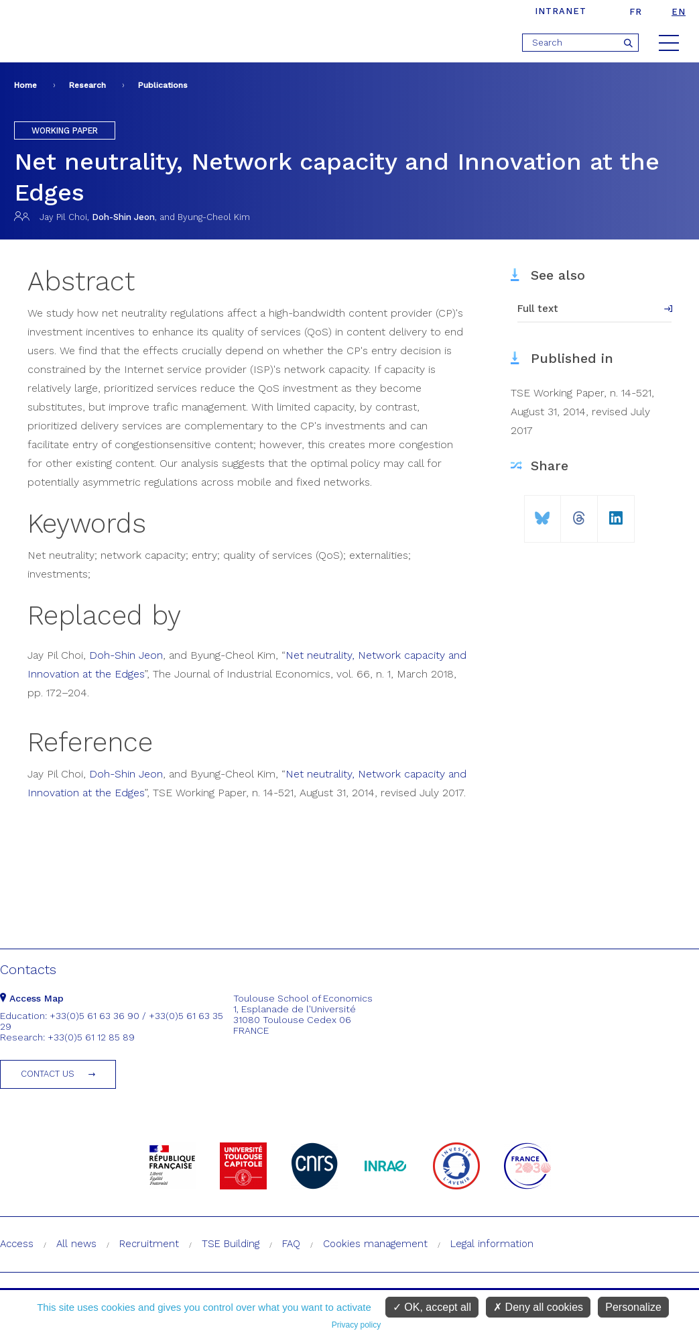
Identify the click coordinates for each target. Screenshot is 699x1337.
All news (76, 1244)
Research (87, 85)
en (679, 12)
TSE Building (230, 1244)
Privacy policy (356, 1325)
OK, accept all (432, 1307)
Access (17, 1244)
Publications (163, 85)
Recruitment (149, 1244)
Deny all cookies (538, 1307)
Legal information (491, 1244)
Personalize (633, 1307)
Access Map (32, 998)
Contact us (47, 1074)
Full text (537, 309)
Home (25, 85)
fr (635, 12)
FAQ (291, 1244)
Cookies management (375, 1244)
